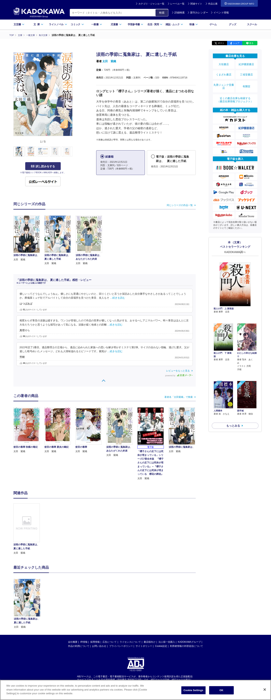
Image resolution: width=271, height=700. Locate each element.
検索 (162, 12)
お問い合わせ (99, 645)
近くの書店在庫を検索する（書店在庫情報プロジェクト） (235, 93)
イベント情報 (220, 12)
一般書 (96, 24)
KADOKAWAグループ (189, 641)
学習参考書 (135, 24)
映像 (193, 24)
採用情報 (95, 641)
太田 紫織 (109, 61)
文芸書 (19, 24)
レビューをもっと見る (178, 370)
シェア (236, 43)
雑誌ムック (174, 24)
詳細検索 (178, 12)
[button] (74, 151)
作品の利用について (78, 645)
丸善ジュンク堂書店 (223, 81)
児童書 (116, 24)
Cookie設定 (161, 645)
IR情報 (84, 641)
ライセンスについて (130, 641)
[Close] (264, 689)
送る (251, 43)
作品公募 (213, 3)
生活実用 (155, 24)
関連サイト (196, 3)
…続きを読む (117, 297)
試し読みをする (43, 166)
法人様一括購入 (166, 641)
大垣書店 (223, 63)
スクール (252, 24)
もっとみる (233, 396)
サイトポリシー (144, 645)
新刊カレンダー (197, 12)
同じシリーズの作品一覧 (180, 205)
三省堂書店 (246, 71)
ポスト (221, 43)
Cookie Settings (193, 690)
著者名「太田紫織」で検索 (178, 396)
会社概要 (72, 641)
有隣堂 (246, 81)
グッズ (232, 24)
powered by (179, 375)
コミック (77, 24)
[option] (29, 529)
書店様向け (150, 641)
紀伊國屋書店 (246, 63)
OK (222, 690)
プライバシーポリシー (121, 645)
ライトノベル (58, 24)
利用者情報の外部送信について (186, 645)
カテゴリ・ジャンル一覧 (151, 3)
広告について (109, 641)
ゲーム (213, 24)
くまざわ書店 (224, 71)
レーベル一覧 (177, 3)
